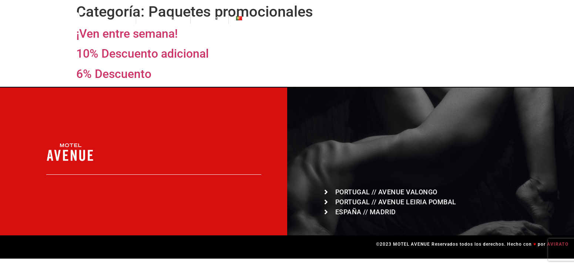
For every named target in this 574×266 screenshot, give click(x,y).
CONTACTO (209, 18)
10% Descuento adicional (142, 54)
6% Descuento (113, 74)
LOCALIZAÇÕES (163, 18)
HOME (122, 18)
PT (245, 18)
